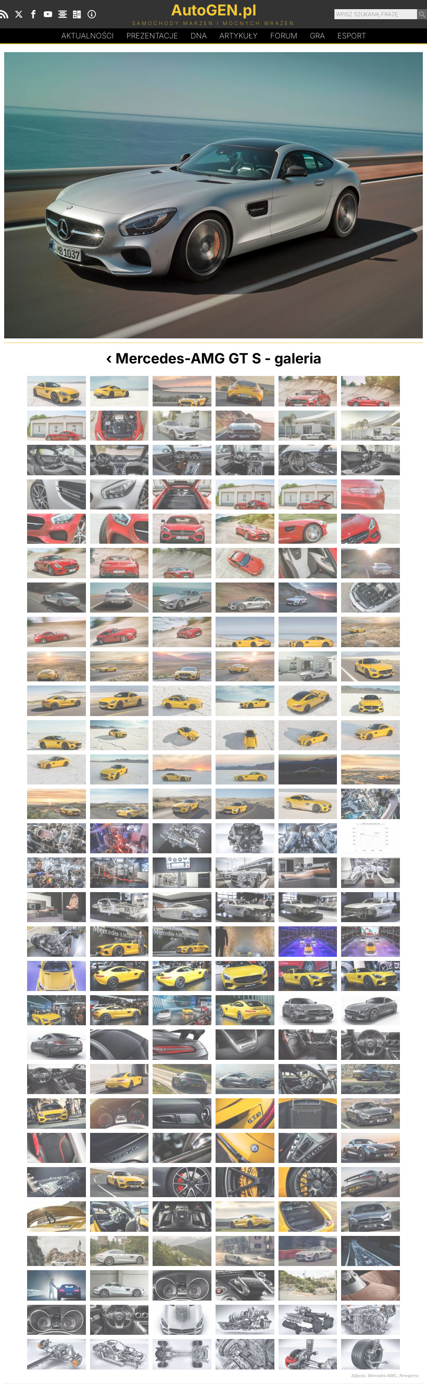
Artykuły (238, 35)
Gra (317, 35)
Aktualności (87, 35)
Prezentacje (152, 35)
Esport (351, 35)
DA (199, 35)
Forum (283, 35)
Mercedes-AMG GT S (188, 358)
